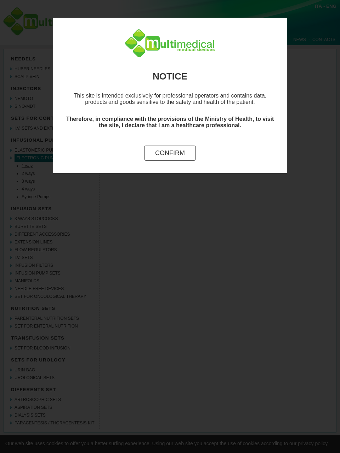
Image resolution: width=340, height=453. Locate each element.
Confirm (170, 153)
